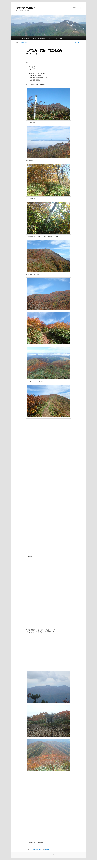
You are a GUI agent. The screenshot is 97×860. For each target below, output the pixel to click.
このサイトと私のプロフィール (29, 38)
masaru (47, 849)
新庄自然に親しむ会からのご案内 (55, 38)
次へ (79, 42)
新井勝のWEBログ (26, 8)
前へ (75, 42)
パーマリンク (51, 849)
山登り (40, 849)
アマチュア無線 (41, 38)
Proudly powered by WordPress (48, 854)
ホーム (18, 38)
